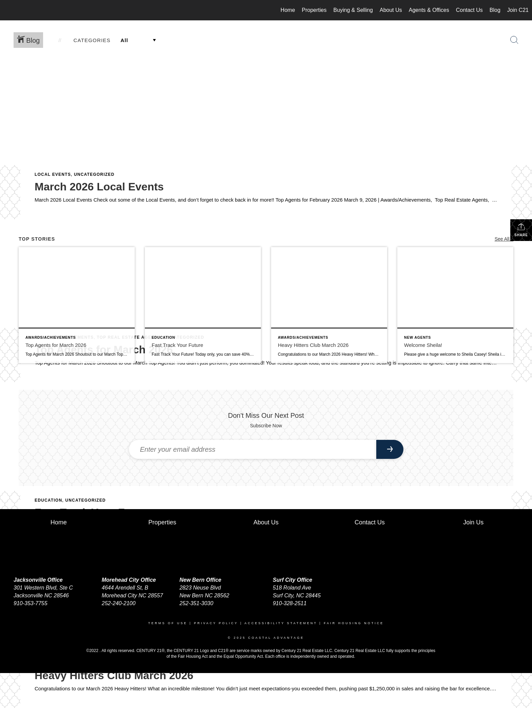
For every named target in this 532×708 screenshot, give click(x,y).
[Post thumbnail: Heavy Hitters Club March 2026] (329, 305)
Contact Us (469, 10)
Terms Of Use (168, 623)
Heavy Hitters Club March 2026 (114, 675)
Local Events (53, 174)
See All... (504, 239)
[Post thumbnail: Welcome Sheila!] (455, 305)
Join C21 (518, 10)
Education (48, 500)
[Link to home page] (8, 10)
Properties (314, 10)
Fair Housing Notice (354, 623)
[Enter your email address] (252, 449)
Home (288, 10)
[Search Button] (514, 40)
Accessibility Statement (281, 623)
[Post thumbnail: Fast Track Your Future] (203, 305)
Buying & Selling (353, 10)
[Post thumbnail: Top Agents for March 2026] (77, 305)
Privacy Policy (216, 623)
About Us (391, 10)
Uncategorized (94, 174)
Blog (495, 10)
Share (521, 230)
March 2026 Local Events (99, 187)
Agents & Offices (429, 10)
